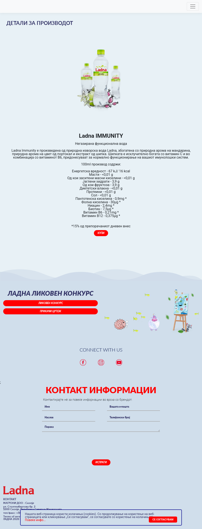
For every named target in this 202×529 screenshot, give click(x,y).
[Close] (163, 520)
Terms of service (13, 516)
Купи (101, 233)
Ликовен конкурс (50, 303)
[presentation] (74, 442)
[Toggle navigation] (193, 6)
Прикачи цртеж (50, 311)
